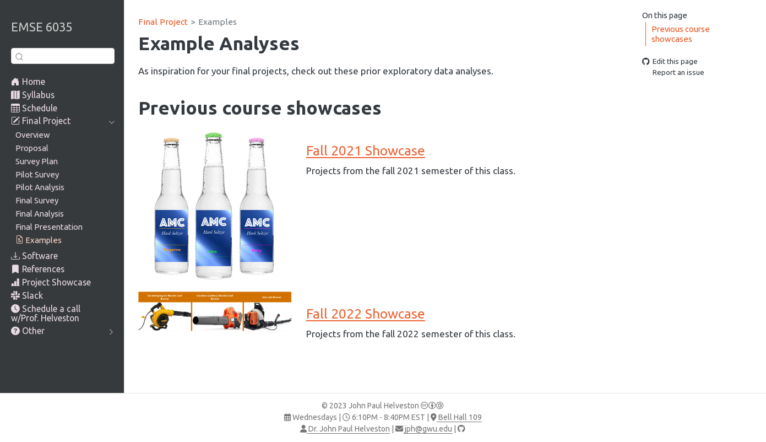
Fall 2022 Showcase (365, 313)
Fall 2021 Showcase (365, 150)
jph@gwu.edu (423, 428)
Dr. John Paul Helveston (345, 428)
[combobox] (63, 56)
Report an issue (673, 72)
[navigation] (57, 121)
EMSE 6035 (41, 27)
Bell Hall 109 (456, 417)
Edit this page (670, 61)
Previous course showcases (680, 34)
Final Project (163, 21)
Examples (217, 21)
